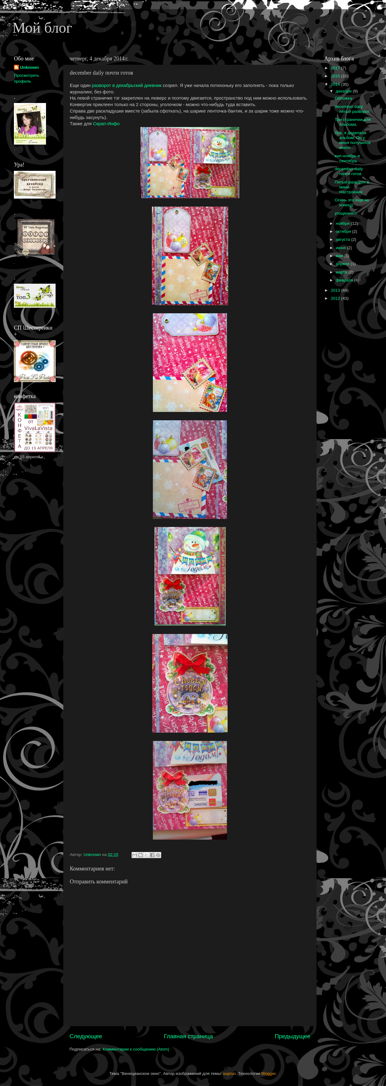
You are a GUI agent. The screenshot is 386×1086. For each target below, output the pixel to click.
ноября (343, 223)
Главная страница (188, 1036)
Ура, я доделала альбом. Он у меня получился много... (353, 140)
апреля (343, 263)
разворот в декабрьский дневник (127, 85)
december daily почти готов (349, 171)
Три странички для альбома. (353, 122)
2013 (336, 290)
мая (340, 255)
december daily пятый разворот (352, 109)
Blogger (269, 1073)
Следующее (85, 1036)
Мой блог (42, 27)
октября (344, 231)
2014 (336, 84)
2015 (336, 76)
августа (343, 239)
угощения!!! (346, 213)
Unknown (29, 67)
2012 (336, 298)
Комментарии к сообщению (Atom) (136, 1049)
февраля (345, 280)
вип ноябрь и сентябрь (347, 158)
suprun (229, 1073)
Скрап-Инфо (106, 123)
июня (341, 247)
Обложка (343, 98)
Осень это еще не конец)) (352, 202)
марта (342, 272)
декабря (344, 91)
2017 (336, 68)
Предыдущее (292, 1036)
